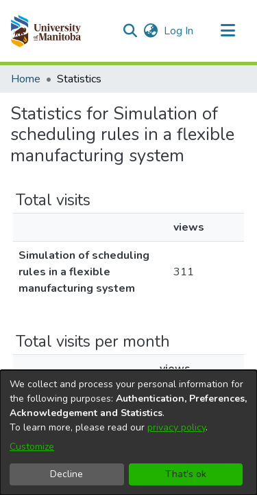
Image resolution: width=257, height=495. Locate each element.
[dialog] (128, 432)
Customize (32, 446)
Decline (66, 474)
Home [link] (25, 79)
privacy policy (176, 427)
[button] (45, 31)
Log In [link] (179, 30)
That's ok (185, 474)
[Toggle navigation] (227, 31)
